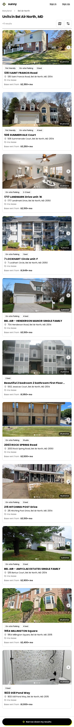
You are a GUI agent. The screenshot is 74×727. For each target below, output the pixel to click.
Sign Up (66, 4)
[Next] (44, 721)
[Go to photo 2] (36, 63)
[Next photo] (63, 47)
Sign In (53, 4)
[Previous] (30, 721)
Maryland (7, 10)
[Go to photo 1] (34, 63)
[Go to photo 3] (37, 63)
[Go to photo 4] (39, 63)
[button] (37, 59)
